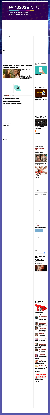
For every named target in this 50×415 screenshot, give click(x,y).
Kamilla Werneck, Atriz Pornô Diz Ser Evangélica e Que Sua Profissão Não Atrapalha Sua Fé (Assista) (42, 323)
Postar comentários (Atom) (8, 123)
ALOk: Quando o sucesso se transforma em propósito (41, 333)
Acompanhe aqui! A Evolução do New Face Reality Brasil (42, 360)
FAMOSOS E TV (37, 130)
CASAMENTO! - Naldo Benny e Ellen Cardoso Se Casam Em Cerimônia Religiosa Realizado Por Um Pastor (42, 328)
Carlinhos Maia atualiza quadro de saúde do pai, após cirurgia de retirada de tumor (42, 355)
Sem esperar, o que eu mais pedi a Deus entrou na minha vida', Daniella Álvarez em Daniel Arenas (42, 344)
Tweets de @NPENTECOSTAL (38, 225)
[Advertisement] (17, 43)
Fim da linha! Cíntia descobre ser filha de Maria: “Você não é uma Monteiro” (42, 349)
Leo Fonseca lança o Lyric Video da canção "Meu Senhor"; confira (42, 338)
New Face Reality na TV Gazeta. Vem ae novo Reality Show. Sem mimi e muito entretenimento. (43, 366)
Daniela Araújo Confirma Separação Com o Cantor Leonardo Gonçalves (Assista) (43, 317)
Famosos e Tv (37, 131)
